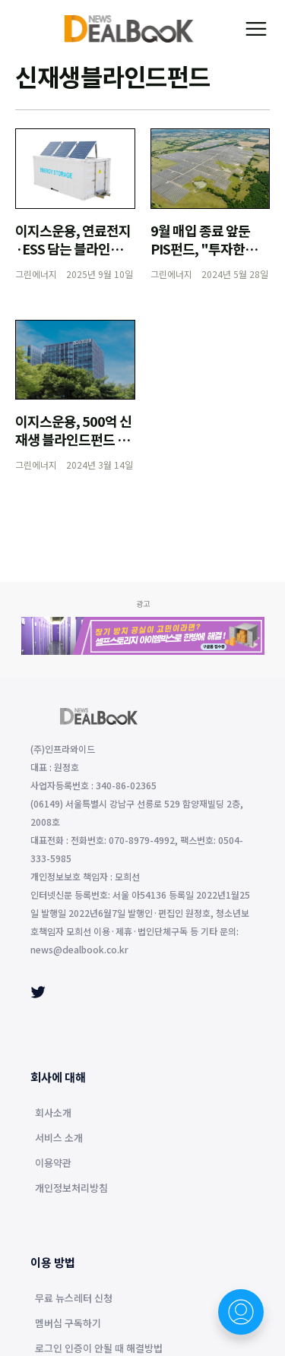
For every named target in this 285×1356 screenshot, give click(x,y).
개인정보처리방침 (71, 1189)
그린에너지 (36, 273)
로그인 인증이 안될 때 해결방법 (99, 1349)
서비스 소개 (59, 1139)
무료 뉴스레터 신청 (73, 1299)
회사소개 (53, 1114)
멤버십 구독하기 (68, 1324)
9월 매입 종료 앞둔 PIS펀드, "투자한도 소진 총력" (203, 248)
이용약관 (53, 1164)
